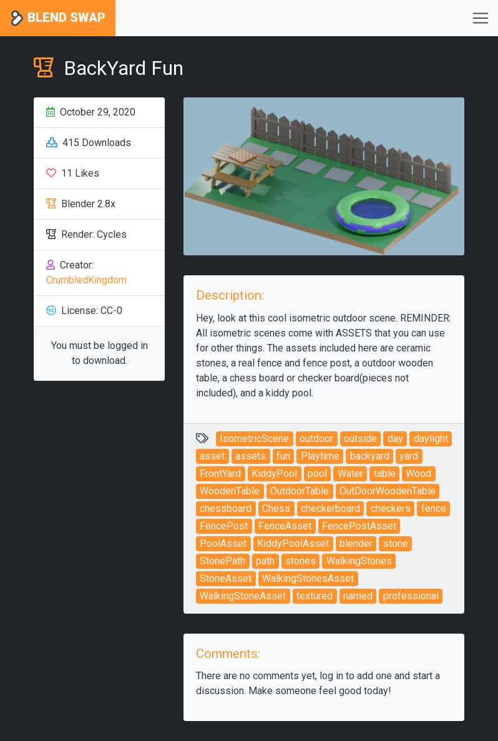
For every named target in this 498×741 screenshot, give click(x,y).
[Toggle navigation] (480, 18)
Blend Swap (57, 18)
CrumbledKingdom (86, 280)
